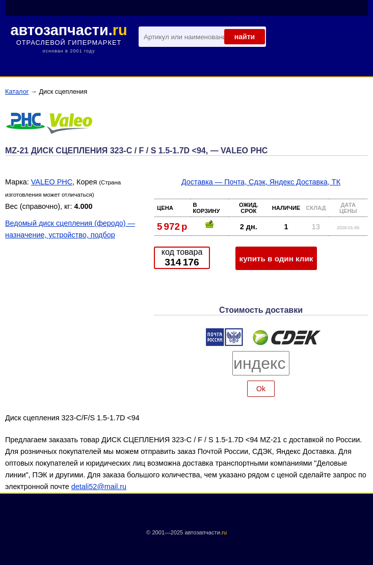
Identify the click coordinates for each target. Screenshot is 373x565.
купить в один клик (276, 258)
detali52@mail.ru (98, 486)
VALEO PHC (51, 182)
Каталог (17, 91)
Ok (260, 389)
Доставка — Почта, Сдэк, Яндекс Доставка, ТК (260, 182)
